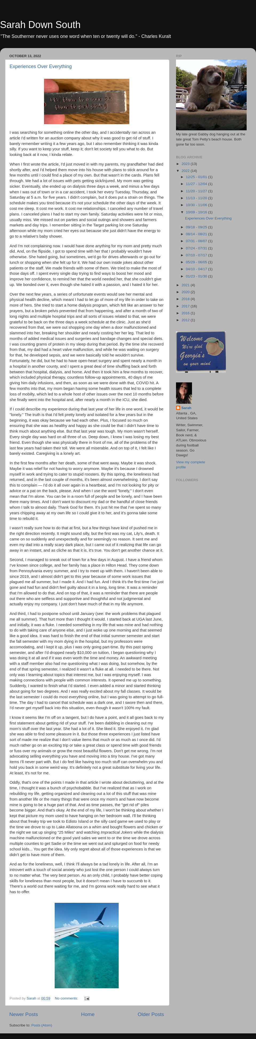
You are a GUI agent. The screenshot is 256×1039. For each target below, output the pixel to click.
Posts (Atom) (41, 1025)
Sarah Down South (40, 24)
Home (87, 1014)
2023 (186, 164)
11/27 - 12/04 (197, 184)
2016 (186, 313)
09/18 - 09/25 (197, 227)
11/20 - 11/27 (197, 191)
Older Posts (151, 1014)
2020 (186, 292)
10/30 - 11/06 (197, 205)
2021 (186, 285)
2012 (186, 320)
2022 (186, 171)
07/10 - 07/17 (197, 255)
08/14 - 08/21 (197, 234)
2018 (186, 299)
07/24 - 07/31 (197, 248)
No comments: (67, 998)
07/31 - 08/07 (197, 241)
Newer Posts (23, 1014)
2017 (186, 306)
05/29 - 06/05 (197, 262)
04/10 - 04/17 (197, 269)
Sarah (186, 408)
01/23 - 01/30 (197, 276)
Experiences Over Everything (41, 66)
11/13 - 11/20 (197, 198)
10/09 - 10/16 (197, 212)
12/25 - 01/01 (197, 177)
